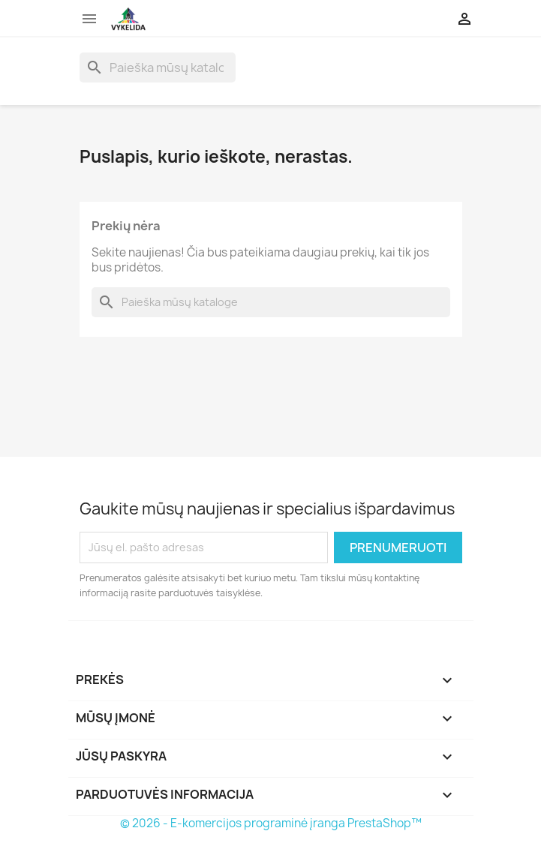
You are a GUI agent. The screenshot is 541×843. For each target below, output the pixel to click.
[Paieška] (158, 67)
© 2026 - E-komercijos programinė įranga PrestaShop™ (271, 823)
